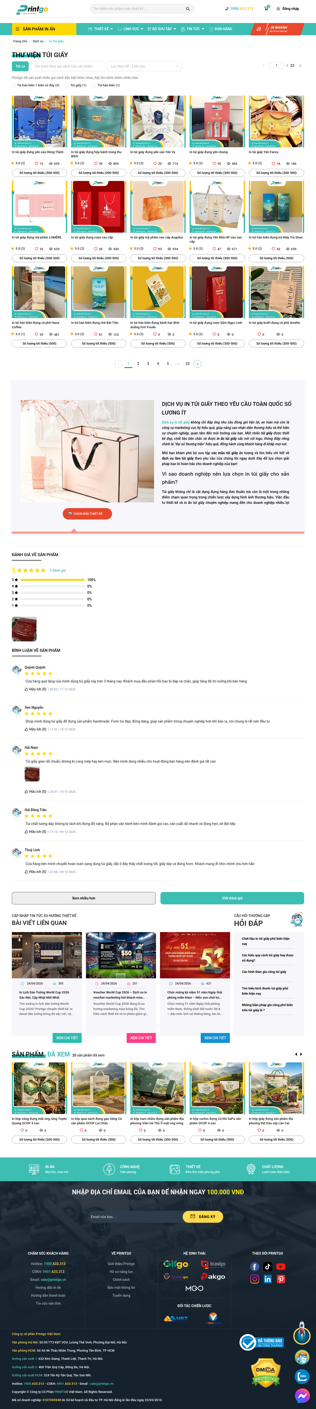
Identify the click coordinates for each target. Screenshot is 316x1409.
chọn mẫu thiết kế (87, 514)
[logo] (32, 9)
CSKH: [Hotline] (48, 1272)
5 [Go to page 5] (168, 364)
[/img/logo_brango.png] (213, 1264)
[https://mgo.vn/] (194, 1288)
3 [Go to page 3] (148, 364)
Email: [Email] (48, 1280)
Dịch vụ (38, 41)
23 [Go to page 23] (188, 364)
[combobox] (68, 65)
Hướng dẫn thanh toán (48, 1295)
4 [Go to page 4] (158, 364)
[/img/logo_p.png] (213, 1276)
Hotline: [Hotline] (48, 1264)
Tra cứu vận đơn (48, 1303)
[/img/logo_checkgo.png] (175, 1276)
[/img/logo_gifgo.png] (175, 1264)
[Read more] (254, 1266)
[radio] (27, 674)
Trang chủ (20, 41)
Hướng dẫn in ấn (48, 1288)
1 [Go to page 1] (128, 364)
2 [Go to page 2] (138, 364)
